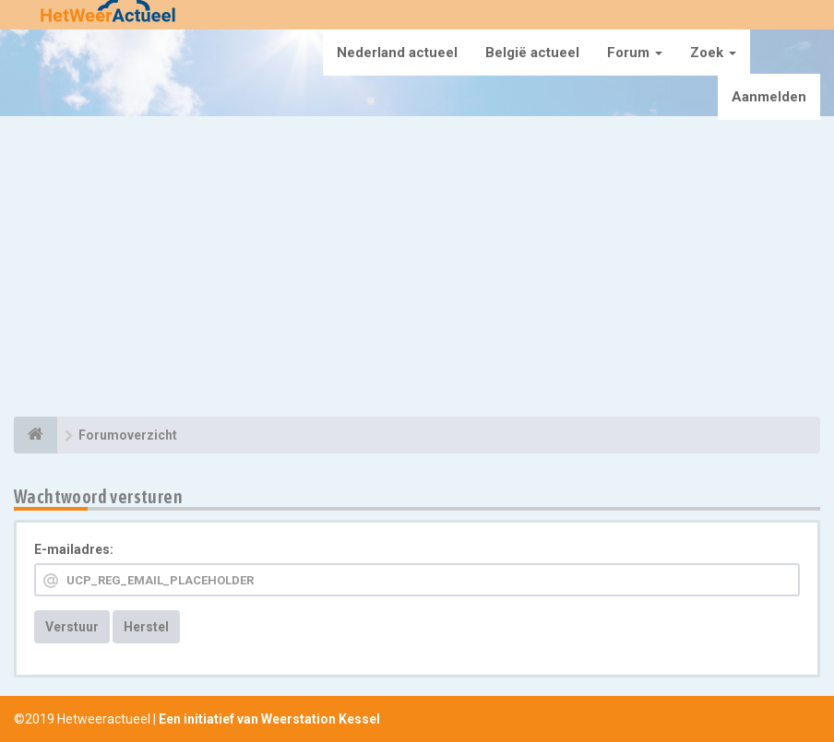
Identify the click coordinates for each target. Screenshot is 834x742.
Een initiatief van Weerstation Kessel (269, 719)
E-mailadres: (73, 549)
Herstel (146, 626)
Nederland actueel (397, 52)
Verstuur (72, 626)
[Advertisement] (417, 269)
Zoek (713, 52)
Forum (634, 52)
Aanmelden (769, 96)
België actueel (532, 52)
